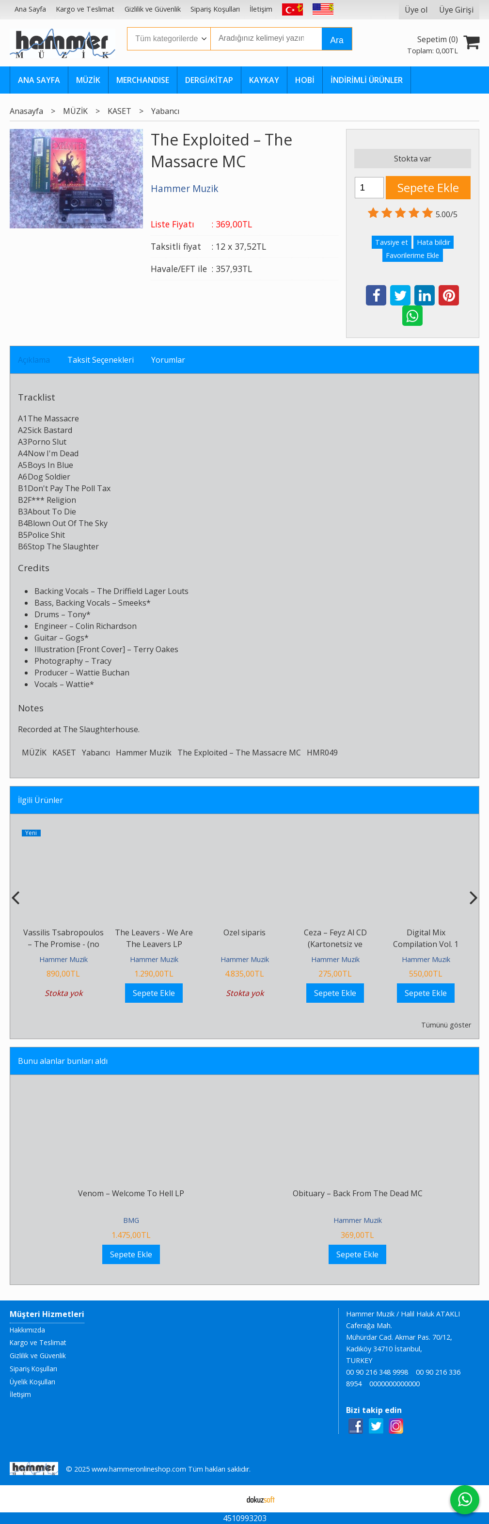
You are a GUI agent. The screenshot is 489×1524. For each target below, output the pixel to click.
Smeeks (132, 602)
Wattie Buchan (102, 672)
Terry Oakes (155, 649)
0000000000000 (394, 1383)
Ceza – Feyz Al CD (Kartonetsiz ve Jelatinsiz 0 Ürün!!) (335, 944)
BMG (131, 1220)
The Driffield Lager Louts (143, 591)
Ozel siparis (244, 932)
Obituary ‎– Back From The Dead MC (358, 1193)
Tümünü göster (446, 1024)
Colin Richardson (106, 626)
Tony (76, 614)
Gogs (74, 637)
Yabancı (96, 752)
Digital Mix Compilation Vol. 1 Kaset (425, 944)
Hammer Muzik (144, 752)
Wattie (78, 684)
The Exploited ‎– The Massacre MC (239, 752)
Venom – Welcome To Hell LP (131, 1193)
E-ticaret (229, 1498)
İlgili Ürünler (40, 800)
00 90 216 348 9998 (377, 1372)
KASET (64, 752)
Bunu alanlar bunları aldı (63, 1061)
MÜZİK (34, 752)
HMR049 (322, 752)
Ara (336, 40)
